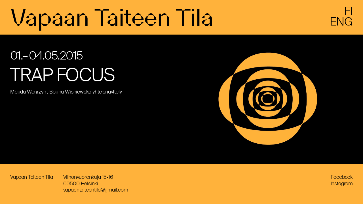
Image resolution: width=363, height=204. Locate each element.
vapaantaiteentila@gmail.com (95, 189)
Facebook (342, 177)
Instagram (342, 183)
